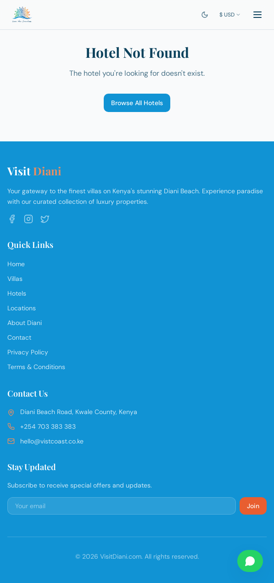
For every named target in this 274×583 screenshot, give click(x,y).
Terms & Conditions (36, 367)
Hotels (16, 293)
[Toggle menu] (257, 15)
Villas (14, 279)
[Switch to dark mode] (204, 14)
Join (253, 506)
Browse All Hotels (137, 103)
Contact (19, 337)
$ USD (230, 14)
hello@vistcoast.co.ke (52, 441)
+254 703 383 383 (48, 426)
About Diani (24, 323)
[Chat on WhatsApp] (250, 561)
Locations (21, 308)
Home (16, 264)
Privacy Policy (27, 352)
